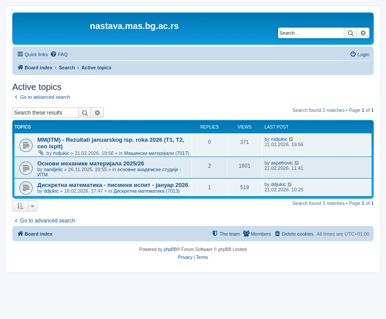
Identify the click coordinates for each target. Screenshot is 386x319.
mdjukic (61, 153)
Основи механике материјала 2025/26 (90, 163)
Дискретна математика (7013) (147, 191)
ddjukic (51, 191)
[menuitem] (59, 54)
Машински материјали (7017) (156, 153)
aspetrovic (282, 162)
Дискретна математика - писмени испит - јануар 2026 (112, 185)
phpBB (170, 249)
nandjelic (53, 169)
